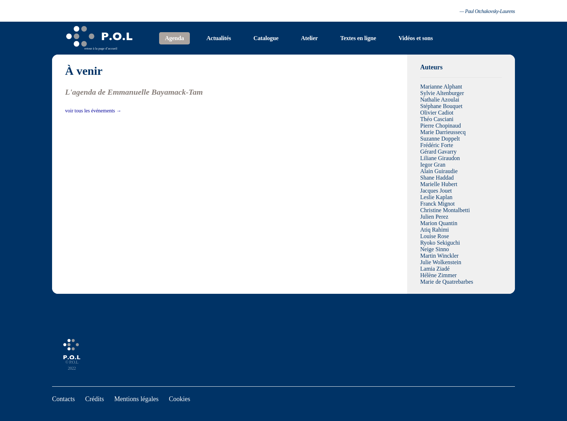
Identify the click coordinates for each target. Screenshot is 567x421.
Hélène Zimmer (438, 275)
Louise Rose (434, 236)
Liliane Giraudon (440, 158)
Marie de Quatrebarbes (446, 282)
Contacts (63, 399)
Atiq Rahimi (434, 230)
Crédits (94, 399)
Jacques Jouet (436, 191)
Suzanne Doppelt (440, 139)
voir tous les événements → (93, 110)
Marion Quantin (438, 223)
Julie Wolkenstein (440, 262)
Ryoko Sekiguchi (440, 243)
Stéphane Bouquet (441, 106)
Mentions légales (136, 399)
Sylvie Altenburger (442, 93)
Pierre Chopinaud (440, 126)
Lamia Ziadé (434, 269)
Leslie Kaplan (436, 197)
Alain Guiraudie (439, 171)
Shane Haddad (437, 178)
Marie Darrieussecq (443, 132)
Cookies (179, 399)
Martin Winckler (439, 256)
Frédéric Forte (436, 145)
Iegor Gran (433, 165)
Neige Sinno (434, 249)
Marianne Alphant (441, 86)
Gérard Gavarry (438, 152)
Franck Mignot (437, 204)
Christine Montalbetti (445, 210)
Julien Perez (434, 217)
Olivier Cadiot (436, 112)
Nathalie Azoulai (439, 99)
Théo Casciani (436, 119)
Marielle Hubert (438, 184)
